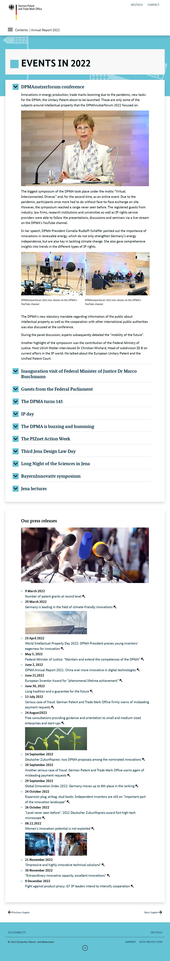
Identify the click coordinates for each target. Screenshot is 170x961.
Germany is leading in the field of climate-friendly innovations (69, 607)
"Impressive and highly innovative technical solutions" (63, 865)
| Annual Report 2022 (45, 30)
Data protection (150, 942)
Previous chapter (21, 912)
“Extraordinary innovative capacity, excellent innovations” (65, 876)
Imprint (131, 942)
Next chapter (151, 912)
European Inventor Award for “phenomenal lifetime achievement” (72, 681)
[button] (85, 87)
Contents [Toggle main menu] (18, 30)
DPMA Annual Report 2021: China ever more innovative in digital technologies (80, 670)
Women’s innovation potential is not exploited (57, 828)
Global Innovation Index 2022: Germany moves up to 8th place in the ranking (79, 786)
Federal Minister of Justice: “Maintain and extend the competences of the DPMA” (82, 659)
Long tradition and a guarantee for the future (57, 691)
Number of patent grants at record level (53, 596)
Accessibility (17, 932)
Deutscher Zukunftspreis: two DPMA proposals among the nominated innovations (83, 760)
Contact (153, 4)
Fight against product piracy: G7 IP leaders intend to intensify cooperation (77, 886)
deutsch (136, 4)
